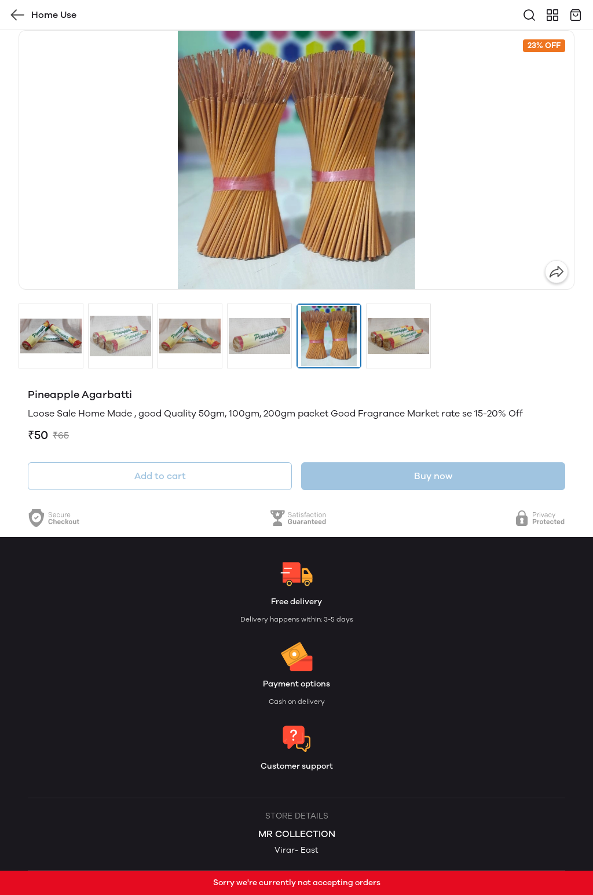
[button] (51, 336)
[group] (296, 160)
